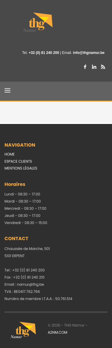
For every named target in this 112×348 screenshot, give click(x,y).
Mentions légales (20, 168)
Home (9, 154)
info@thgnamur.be (89, 53)
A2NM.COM (57, 332)
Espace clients (18, 161)
